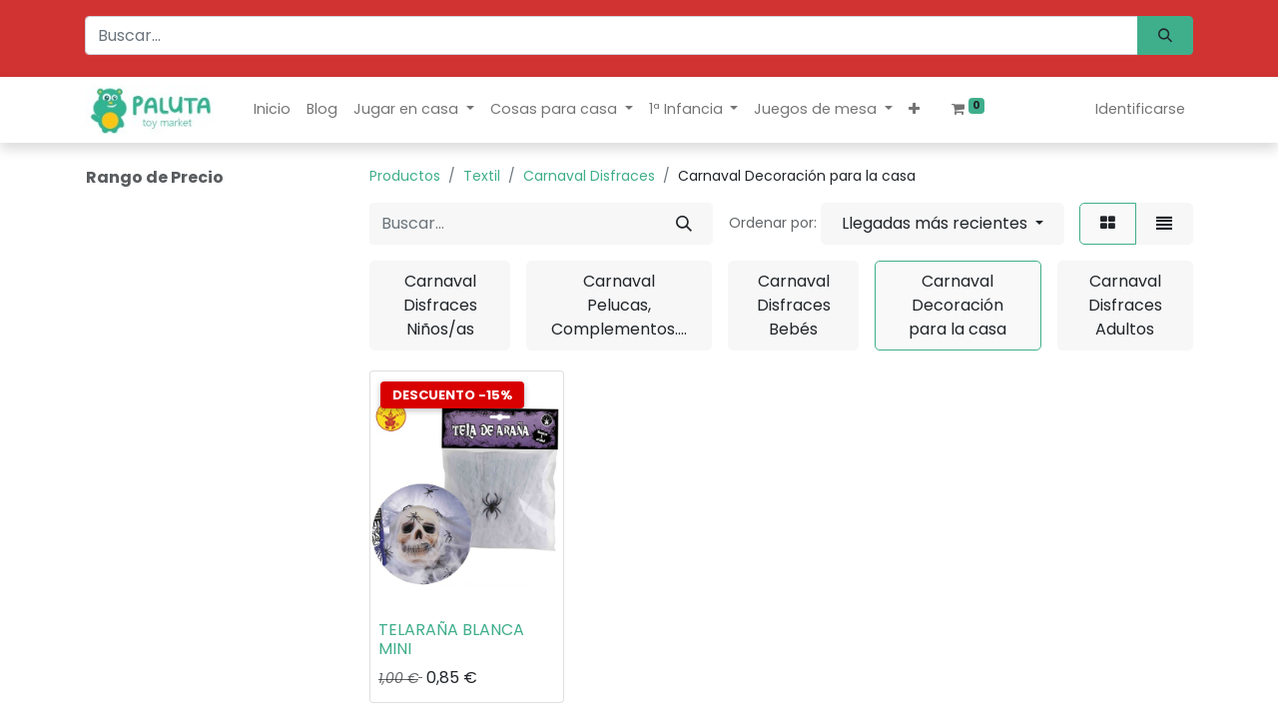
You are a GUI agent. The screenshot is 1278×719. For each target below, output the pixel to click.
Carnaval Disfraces (589, 176)
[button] (914, 109)
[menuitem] (272, 109)
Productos (404, 176)
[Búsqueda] (1165, 35)
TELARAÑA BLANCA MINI (451, 639)
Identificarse (1140, 109)
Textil (481, 176)
